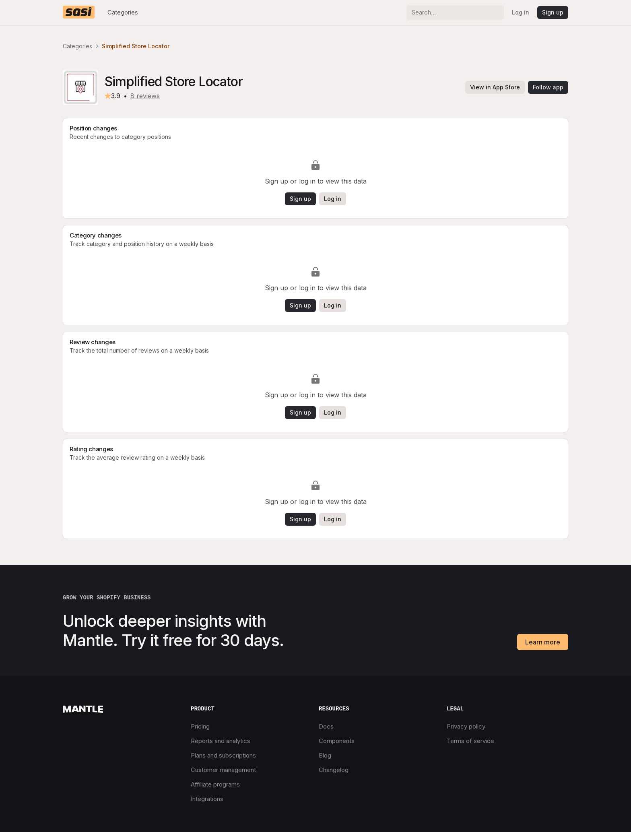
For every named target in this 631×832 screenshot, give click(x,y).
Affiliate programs (215, 784)
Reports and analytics (220, 741)
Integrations (207, 799)
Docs (326, 726)
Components (337, 741)
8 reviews (145, 96)
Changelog (333, 770)
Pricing (200, 726)
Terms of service (470, 741)
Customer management (223, 770)
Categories (122, 12)
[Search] (455, 12)
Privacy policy (466, 726)
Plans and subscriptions (223, 755)
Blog (325, 755)
